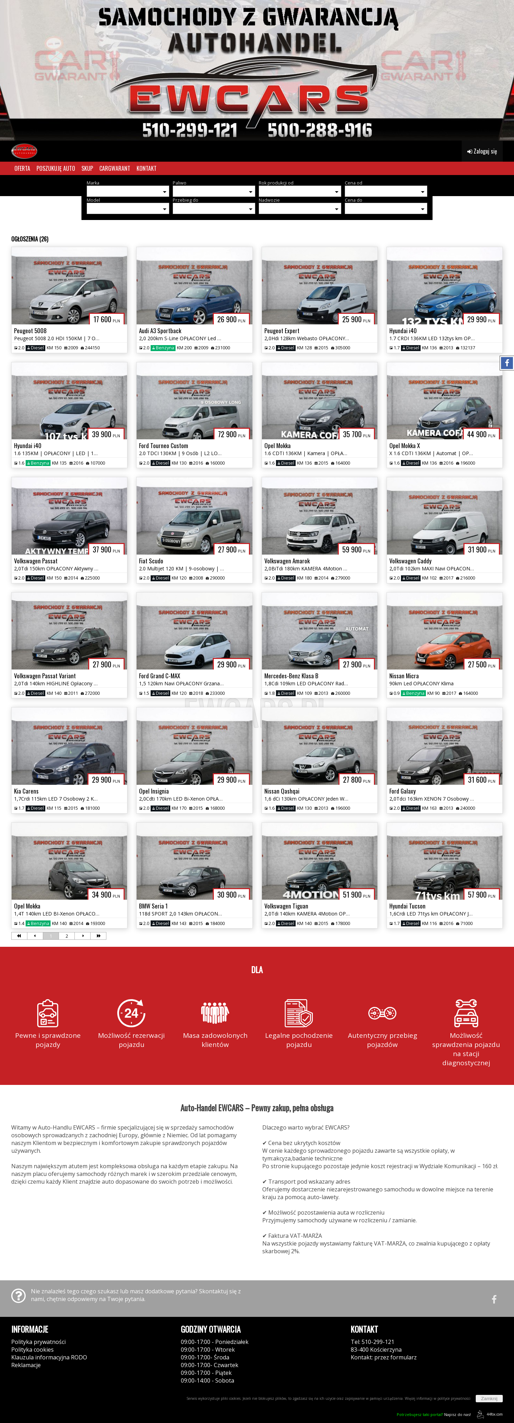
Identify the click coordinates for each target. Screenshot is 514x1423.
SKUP (87, 168)
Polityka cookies (32, 1349)
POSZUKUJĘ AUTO (56, 168)
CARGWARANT (114, 168)
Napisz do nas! (434, 1414)
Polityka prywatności (38, 1342)
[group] (257, 70)
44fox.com (488, 1414)
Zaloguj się (482, 151)
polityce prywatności (453, 1398)
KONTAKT (147, 168)
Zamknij (489, 1398)
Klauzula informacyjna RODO (49, 1357)
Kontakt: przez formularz (384, 1357)
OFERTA (22, 168)
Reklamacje (26, 1365)
